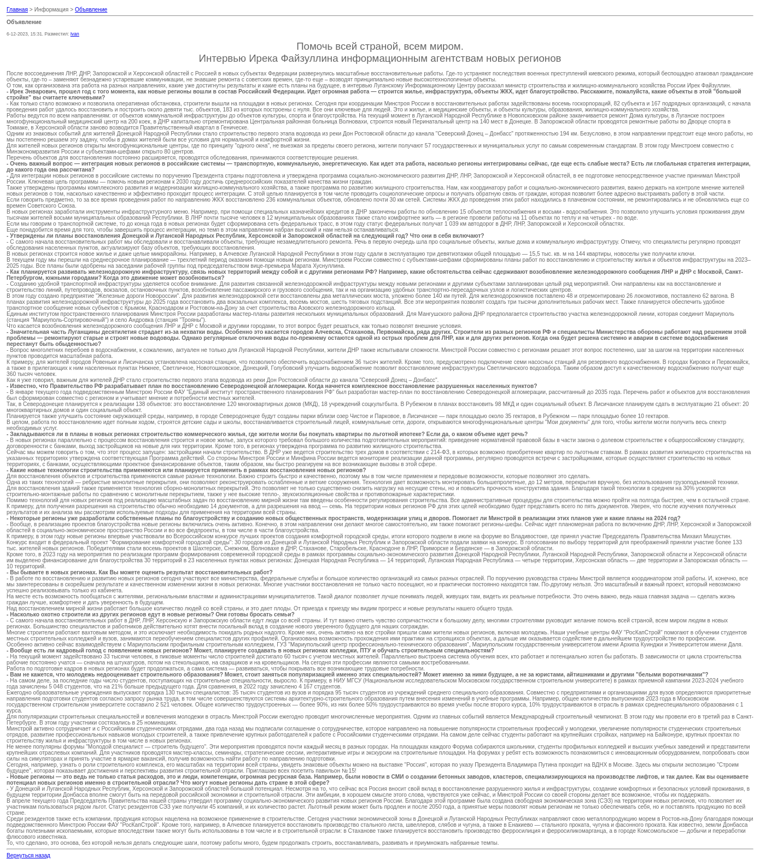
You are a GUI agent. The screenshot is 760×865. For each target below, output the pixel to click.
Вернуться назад (28, 855)
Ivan (75, 34)
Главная (17, 10)
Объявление (91, 10)
